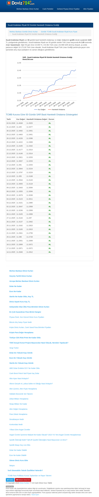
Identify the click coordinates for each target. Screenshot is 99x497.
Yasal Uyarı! (35, 495)
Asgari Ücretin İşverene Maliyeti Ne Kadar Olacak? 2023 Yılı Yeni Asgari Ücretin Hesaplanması (45, 435)
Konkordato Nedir (16, 424)
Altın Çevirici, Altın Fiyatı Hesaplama (23, 389)
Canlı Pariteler (48, 9)
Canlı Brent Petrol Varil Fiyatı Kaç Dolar (24, 373)
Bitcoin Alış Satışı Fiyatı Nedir (20, 322)
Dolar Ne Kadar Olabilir (18, 450)
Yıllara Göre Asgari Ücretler (19, 430)
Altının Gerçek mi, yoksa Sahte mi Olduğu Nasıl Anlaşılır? (31, 384)
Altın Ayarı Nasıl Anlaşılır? (19, 378)
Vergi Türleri (14, 348)
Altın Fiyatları (88, 9)
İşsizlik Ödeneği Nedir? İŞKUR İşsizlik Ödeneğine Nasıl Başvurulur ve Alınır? (38, 440)
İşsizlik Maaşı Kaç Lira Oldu (19, 445)
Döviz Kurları (24, 483)
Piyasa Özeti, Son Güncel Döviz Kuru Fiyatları (26, 317)
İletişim (12, 466)
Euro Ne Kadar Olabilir (17, 455)
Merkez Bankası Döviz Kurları (28, 9)
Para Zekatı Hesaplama (18, 414)
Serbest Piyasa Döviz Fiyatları (68, 9)
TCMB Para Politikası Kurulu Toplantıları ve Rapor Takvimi (30, 476)
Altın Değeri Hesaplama (18, 409)
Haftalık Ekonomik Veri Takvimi (21, 394)
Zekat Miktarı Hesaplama (18, 399)
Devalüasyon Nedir (16, 419)
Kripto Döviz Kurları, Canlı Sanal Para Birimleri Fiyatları (30, 327)
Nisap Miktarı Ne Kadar (18, 404)
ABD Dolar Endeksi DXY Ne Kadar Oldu (24, 368)
